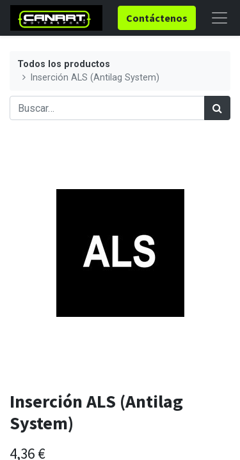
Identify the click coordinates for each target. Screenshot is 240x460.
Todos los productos (63, 64)
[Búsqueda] (217, 108)
